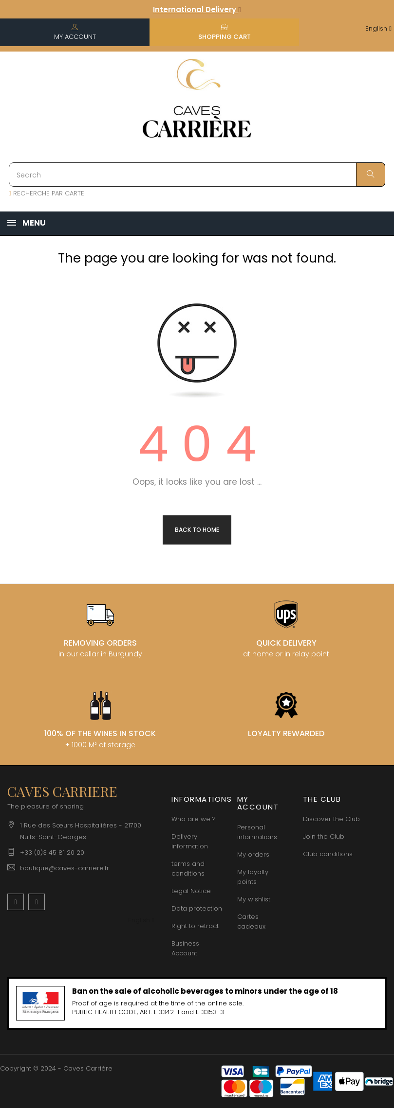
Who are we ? (193, 819)
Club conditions (328, 854)
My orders (253, 854)
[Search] (197, 174)
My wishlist (253, 899)
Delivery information (189, 841)
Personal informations (257, 832)
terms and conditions (188, 868)
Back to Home (197, 530)
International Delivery (197, 9)
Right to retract (195, 926)
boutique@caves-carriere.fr (64, 868)
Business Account (185, 948)
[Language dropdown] (378, 29)
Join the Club (323, 836)
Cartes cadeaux (251, 921)
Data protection (196, 908)
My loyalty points (252, 876)
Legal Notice (191, 891)
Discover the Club (331, 819)
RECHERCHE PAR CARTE (46, 193)
